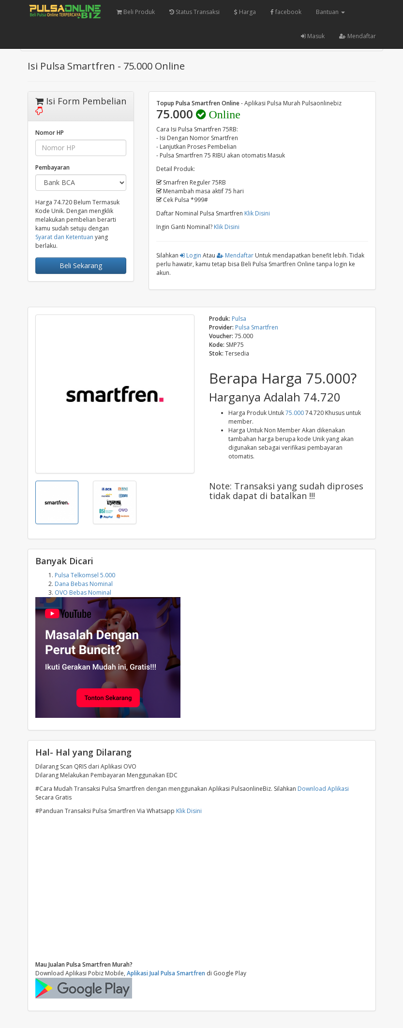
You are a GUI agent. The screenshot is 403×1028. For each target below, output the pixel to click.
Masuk (313, 36)
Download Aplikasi (323, 789)
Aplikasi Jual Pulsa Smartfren (166, 973)
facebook (285, 12)
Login (190, 255)
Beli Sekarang (81, 265)
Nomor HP (49, 132)
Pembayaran (52, 167)
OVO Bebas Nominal (83, 592)
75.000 (294, 413)
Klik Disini (257, 213)
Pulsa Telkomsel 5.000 (85, 575)
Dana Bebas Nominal (84, 584)
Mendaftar (357, 36)
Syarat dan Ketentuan (64, 237)
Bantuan (330, 12)
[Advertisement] (201, 888)
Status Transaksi (194, 12)
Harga (245, 12)
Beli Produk (136, 12)
